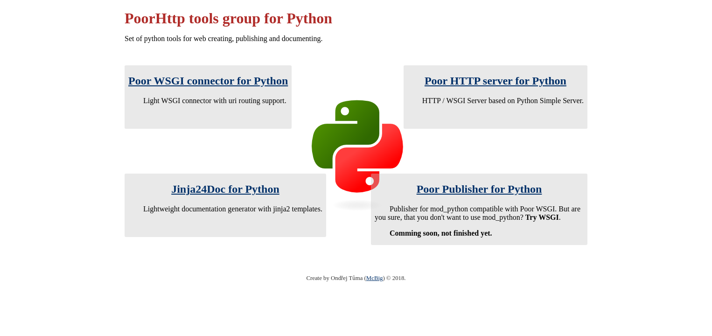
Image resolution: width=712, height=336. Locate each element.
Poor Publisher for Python (479, 189)
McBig (374, 278)
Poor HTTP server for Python (495, 81)
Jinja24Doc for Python (225, 189)
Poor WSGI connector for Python (208, 81)
